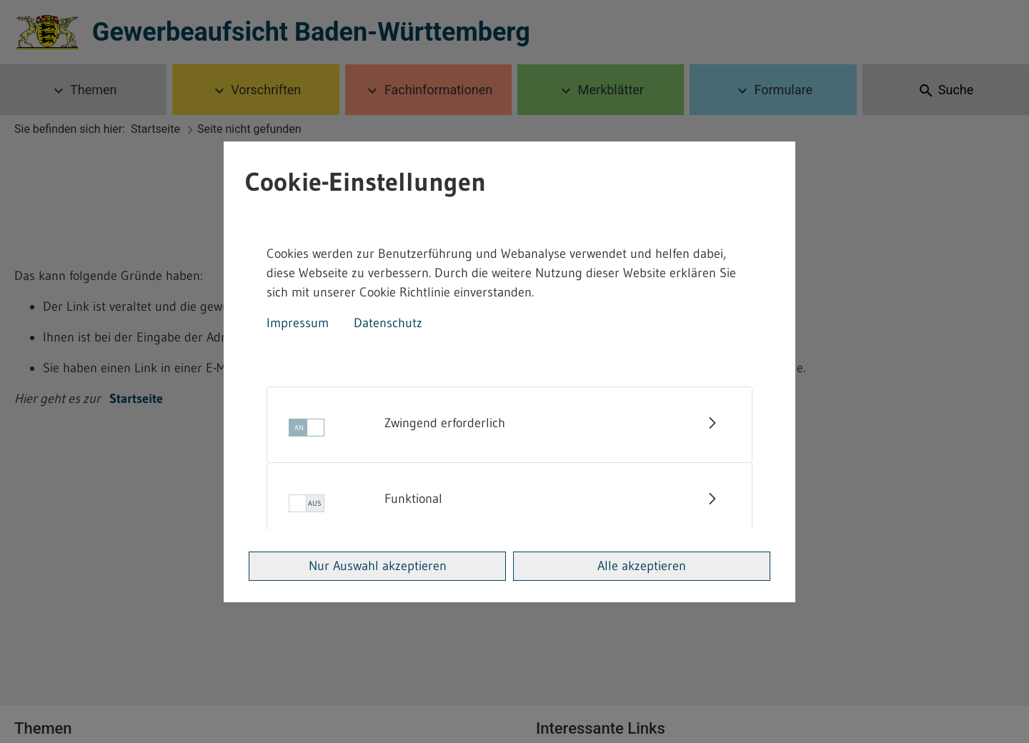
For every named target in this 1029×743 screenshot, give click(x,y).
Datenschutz (388, 323)
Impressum (298, 323)
